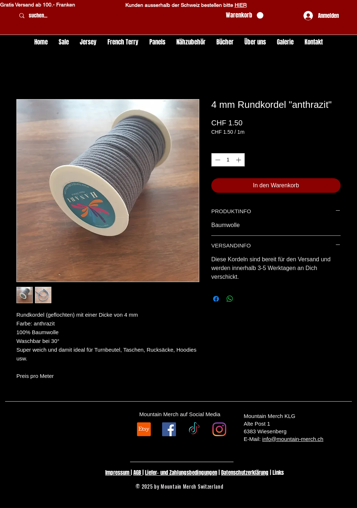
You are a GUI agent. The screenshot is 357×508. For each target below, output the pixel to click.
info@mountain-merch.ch (292, 439)
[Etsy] (144, 429)
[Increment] (239, 159)
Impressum (118, 473)
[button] (244, 15)
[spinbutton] (228, 159)
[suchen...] (118, 16)
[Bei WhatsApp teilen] (229, 298)
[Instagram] (219, 429)
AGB (137, 473)
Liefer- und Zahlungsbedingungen (181, 473)
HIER (241, 5)
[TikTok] (194, 429)
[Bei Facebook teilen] (216, 298)
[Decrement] (216, 159)
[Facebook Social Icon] (169, 429)
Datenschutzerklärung (244, 473)
